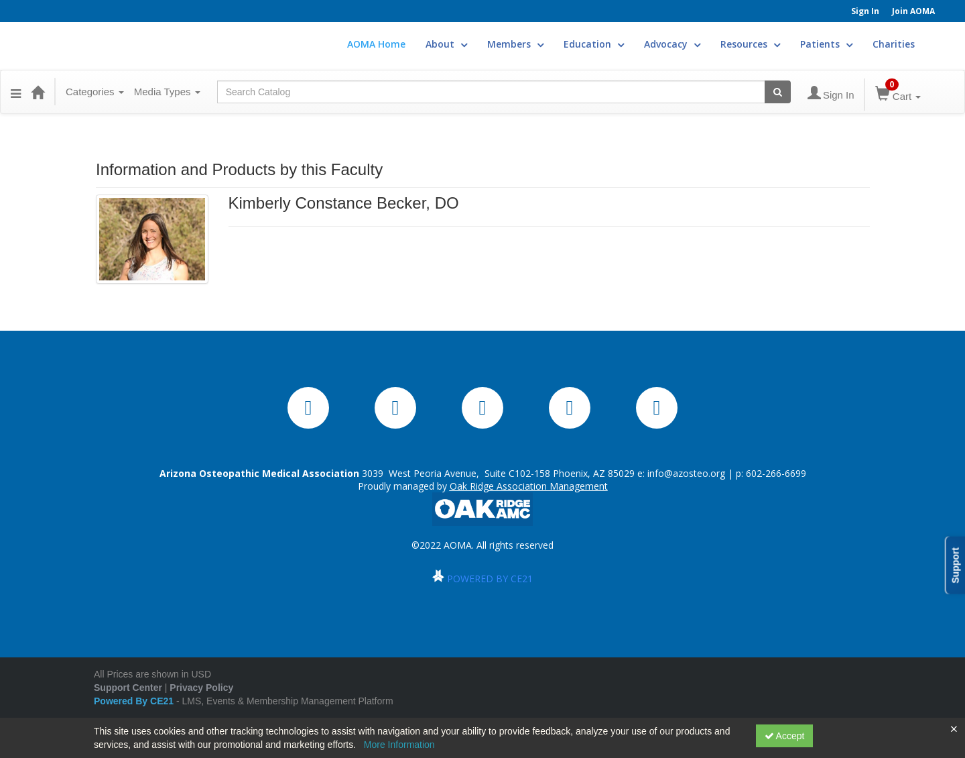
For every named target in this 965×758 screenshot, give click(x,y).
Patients (826, 44)
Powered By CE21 (135, 701)
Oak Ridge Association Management (529, 486)
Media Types (167, 91)
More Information (399, 744)
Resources (750, 44)
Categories (95, 91)
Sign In (865, 11)
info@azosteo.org (686, 473)
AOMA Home (376, 44)
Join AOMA (913, 11)
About (446, 44)
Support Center (128, 687)
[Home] (37, 92)
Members (515, 44)
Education (594, 44)
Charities (894, 44)
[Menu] (16, 92)
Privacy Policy (201, 687)
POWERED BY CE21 (490, 578)
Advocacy (672, 44)
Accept (785, 735)
